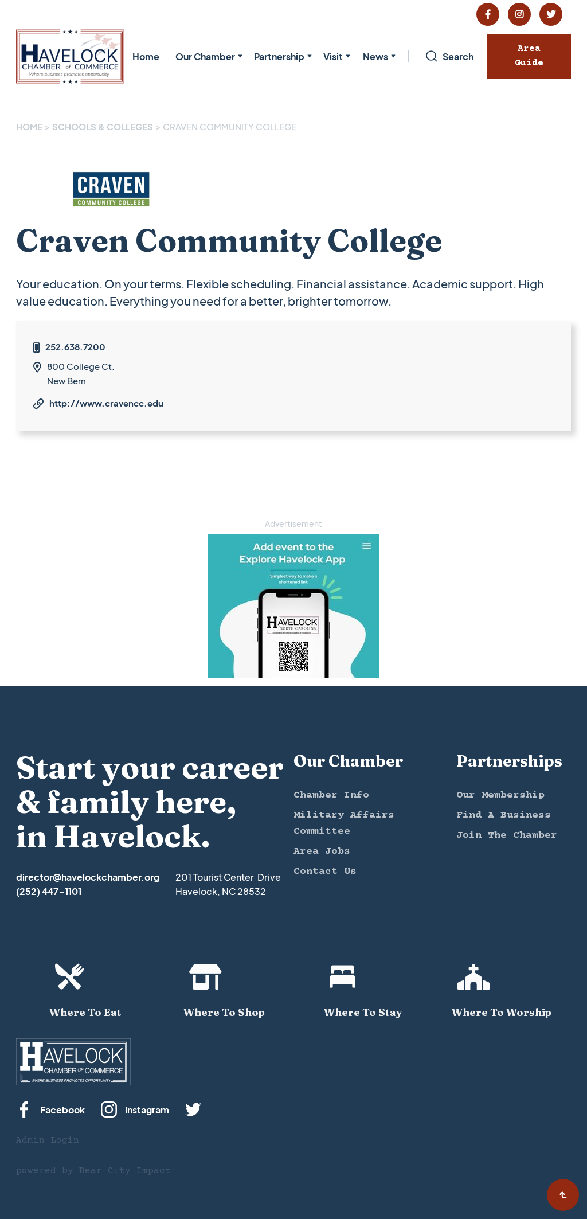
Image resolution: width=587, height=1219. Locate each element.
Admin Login (47, 1140)
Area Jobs (322, 851)
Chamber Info (331, 795)
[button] (206, 56)
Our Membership (500, 795)
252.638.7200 (75, 346)
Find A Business (503, 815)
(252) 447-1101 (48, 891)
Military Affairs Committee (344, 823)
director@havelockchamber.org (87, 877)
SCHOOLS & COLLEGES (102, 126)
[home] (70, 56)
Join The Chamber (506, 835)
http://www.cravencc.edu (106, 402)
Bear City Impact (125, 1171)
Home (145, 56)
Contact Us (325, 871)
